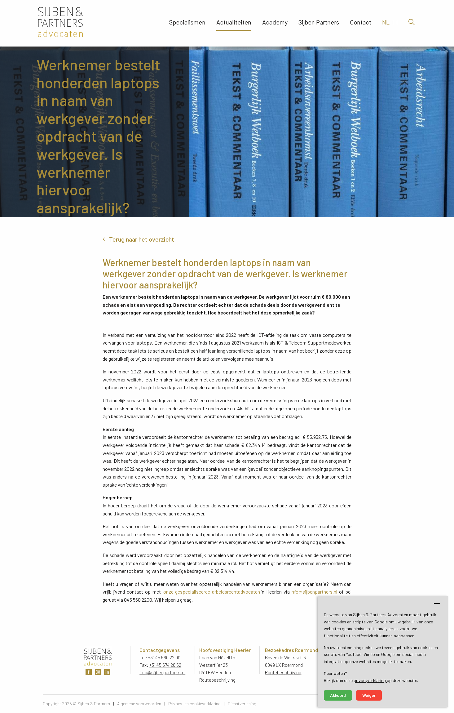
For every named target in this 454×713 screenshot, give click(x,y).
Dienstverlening (242, 703)
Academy (275, 23)
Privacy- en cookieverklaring (194, 703)
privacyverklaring (370, 680)
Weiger (369, 695)
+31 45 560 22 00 (164, 657)
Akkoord (338, 695)
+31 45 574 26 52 (165, 665)
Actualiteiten (233, 23)
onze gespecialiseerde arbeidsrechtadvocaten (211, 592)
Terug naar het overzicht (141, 239)
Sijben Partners (318, 23)
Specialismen (187, 23)
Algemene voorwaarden (139, 703)
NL (386, 23)
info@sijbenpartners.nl (313, 592)
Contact (360, 23)
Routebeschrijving (217, 680)
